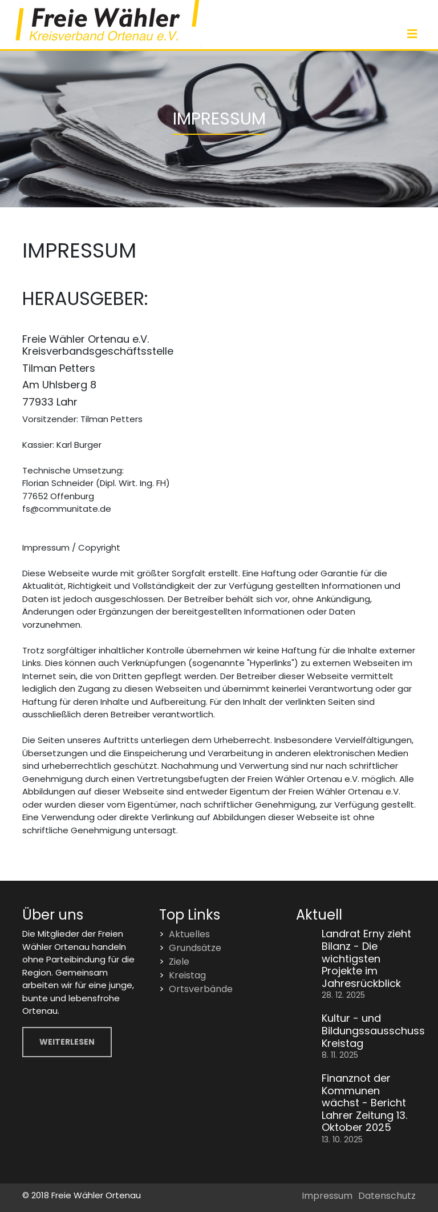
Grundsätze (195, 947)
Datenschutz (387, 1195)
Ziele (179, 961)
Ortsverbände (201, 989)
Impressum (327, 1195)
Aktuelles (189, 934)
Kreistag (187, 975)
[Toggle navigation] (412, 34)
